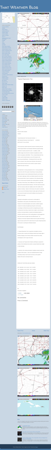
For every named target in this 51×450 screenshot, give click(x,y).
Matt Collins (5, 187)
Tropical (21, 294)
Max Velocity (4, 80)
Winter (3, 122)
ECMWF (3, 40)
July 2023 (4, 172)
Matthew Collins (6, 189)
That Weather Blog (19, 7)
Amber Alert (4, 127)
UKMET (3, 43)
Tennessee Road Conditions (7, 90)
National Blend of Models (6, 47)
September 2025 (5, 135)
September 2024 (5, 152)
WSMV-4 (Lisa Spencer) (6, 61)
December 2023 (5, 165)
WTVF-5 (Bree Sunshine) (6, 63)
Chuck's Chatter (5, 94)
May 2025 (4, 141)
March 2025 (4, 144)
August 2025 (4, 137)
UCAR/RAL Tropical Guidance (7, 74)
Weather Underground (6, 100)
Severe (3, 117)
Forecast (3, 115)
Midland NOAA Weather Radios (7, 84)
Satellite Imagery (5, 32)
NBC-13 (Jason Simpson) (6, 56)
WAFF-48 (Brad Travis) (6, 53)
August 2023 (4, 171)
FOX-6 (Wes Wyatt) (5, 54)
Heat (3, 125)
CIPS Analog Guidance (6, 70)
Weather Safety (5, 124)
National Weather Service (6, 49)
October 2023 (4, 168)
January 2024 (4, 164)
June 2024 (4, 157)
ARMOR (3, 28)
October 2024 (4, 151)
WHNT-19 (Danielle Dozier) (7, 50)
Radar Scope (4, 87)
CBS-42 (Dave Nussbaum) (7, 59)
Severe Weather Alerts (6, 64)
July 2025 (4, 138)
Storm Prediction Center (6, 66)
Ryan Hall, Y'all (4, 81)
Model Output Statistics (6, 46)
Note (18, 419)
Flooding (3, 121)
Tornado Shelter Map (5, 91)
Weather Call (4, 86)
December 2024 (5, 148)
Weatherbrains (4, 76)
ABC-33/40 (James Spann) (7, 57)
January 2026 (4, 131)
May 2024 (4, 158)
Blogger (36, 447)
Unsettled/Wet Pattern (26, 425)
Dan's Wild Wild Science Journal (8, 93)
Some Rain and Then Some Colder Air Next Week (31, 431)
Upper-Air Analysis (5, 35)
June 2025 (4, 140)
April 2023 (4, 177)
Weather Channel (5, 77)
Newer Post (20, 330)
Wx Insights (4, 96)
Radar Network (4, 29)
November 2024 (5, 150)
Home (33, 330)
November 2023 (5, 167)
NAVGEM (4, 44)
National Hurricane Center (6, 67)
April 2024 (4, 160)
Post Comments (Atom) (26, 333)
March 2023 (4, 178)
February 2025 (4, 145)
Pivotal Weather (5, 73)
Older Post (46, 330)
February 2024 (4, 162)
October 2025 (4, 134)
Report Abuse (5, 183)
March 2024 (4, 161)
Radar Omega (4, 83)
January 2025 (4, 147)
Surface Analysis (5, 33)
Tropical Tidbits (4, 97)
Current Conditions (5, 26)
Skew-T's (3, 36)
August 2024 (4, 154)
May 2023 (4, 175)
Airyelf (29, 447)
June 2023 (4, 174)
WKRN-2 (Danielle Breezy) (7, 60)
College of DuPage (5, 71)
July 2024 (4, 155)
